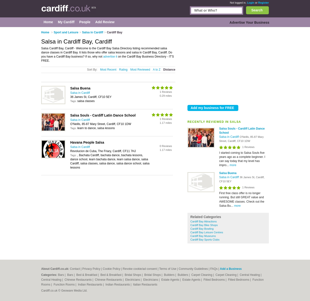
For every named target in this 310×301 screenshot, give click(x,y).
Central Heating (250, 275)
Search (257, 10)
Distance (169, 69)
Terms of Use (167, 269)
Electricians (133, 279)
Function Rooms (65, 284)
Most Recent (108, 69)
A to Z (156, 69)
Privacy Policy (91, 269)
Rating (123, 69)
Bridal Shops (133, 275)
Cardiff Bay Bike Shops (204, 225)
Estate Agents (170, 279)
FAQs (213, 269)
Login (250, 2)
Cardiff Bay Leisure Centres (206, 232)
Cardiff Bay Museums (203, 236)
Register (263, 2)
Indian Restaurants (90, 284)
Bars (61, 275)
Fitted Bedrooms (214, 279)
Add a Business (231, 269)
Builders (169, 275)
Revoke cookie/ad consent (140, 269)
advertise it (110, 56)
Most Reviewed (140, 69)
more (233, 165)
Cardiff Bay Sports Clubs (204, 239)
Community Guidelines (193, 269)
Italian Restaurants (145, 284)
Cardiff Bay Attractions (203, 221)
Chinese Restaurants (79, 279)
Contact (75, 269)
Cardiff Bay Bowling (202, 228)
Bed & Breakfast (87, 275)
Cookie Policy (111, 269)
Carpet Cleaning (202, 275)
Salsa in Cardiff (229, 137)
